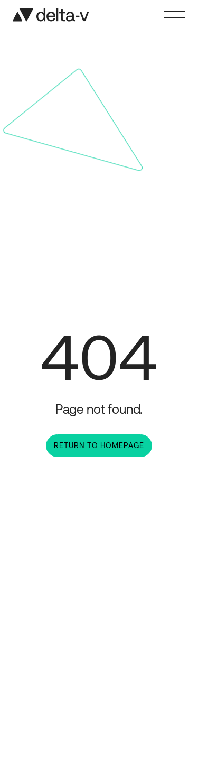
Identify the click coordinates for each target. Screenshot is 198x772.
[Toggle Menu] (174, 14)
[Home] (51, 15)
